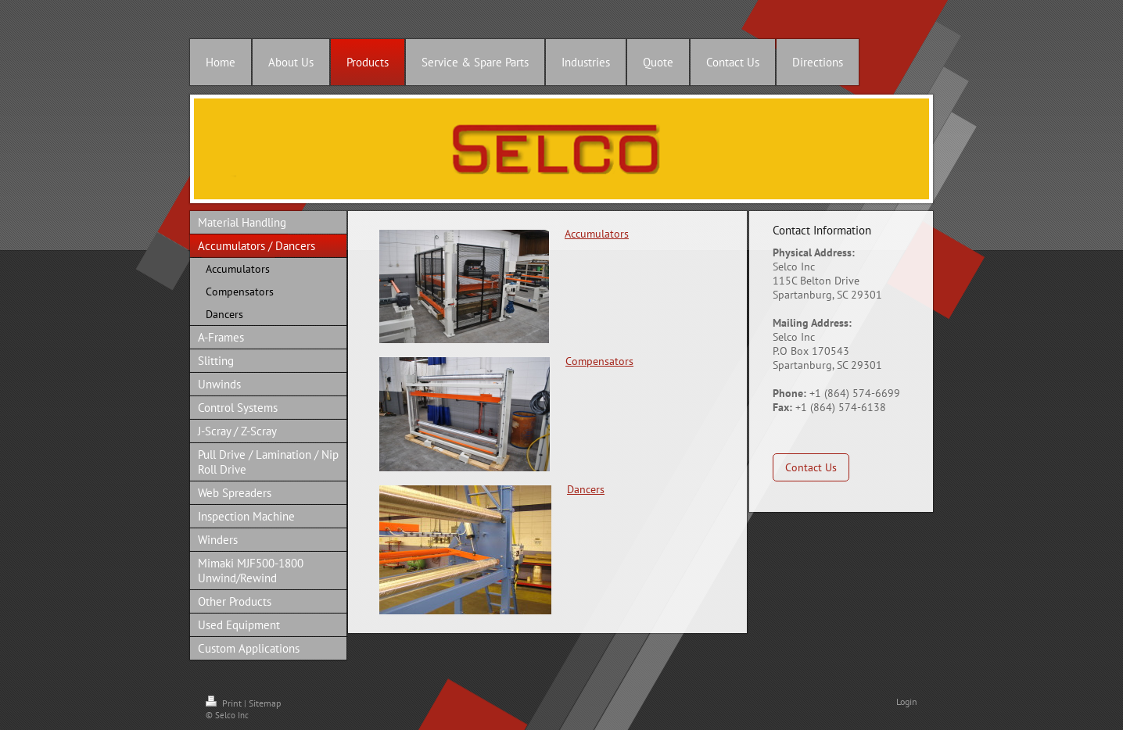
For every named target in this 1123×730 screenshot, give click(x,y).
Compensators (599, 361)
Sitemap (265, 703)
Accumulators (597, 234)
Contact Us (811, 467)
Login (906, 701)
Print (225, 703)
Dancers (586, 489)
